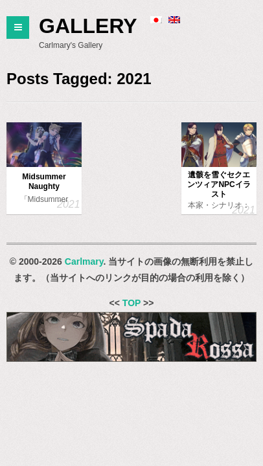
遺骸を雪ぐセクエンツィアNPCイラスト (218, 184)
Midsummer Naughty (43, 181)
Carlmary (84, 261)
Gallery (88, 26)
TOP (131, 303)
